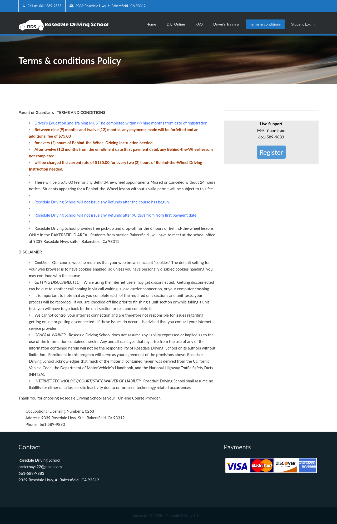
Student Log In (303, 24)
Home (151, 24)
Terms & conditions (265, 24)
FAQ (199, 24)
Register (271, 152)
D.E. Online (176, 24)
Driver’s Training (226, 24)
